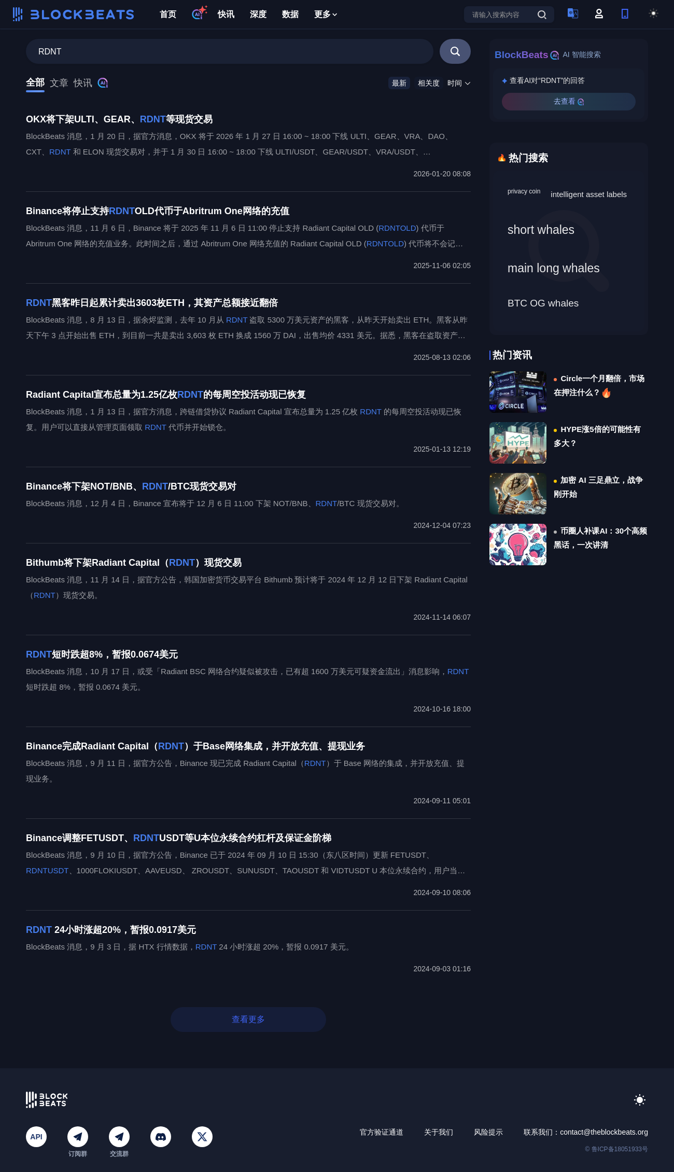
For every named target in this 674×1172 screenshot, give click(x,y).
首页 (168, 14)
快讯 (226, 14)
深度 (258, 14)
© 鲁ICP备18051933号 (616, 1149)
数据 (290, 14)
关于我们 (438, 1132)
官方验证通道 (381, 1132)
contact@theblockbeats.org (604, 1132)
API (36, 1137)
